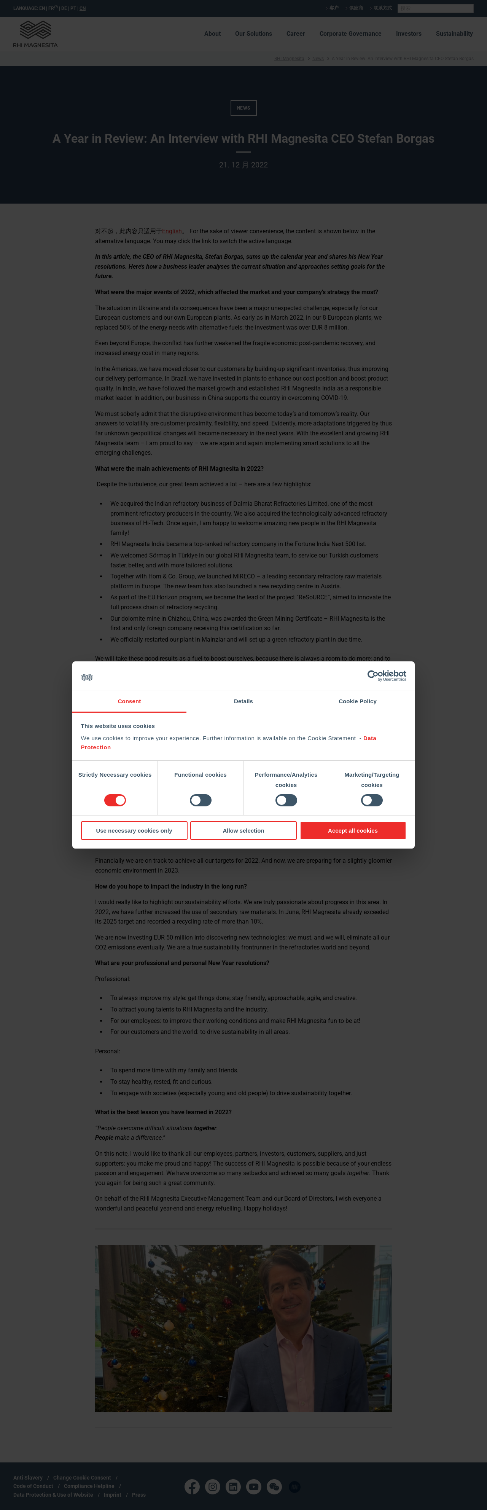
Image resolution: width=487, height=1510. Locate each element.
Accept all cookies (353, 830)
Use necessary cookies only (134, 830)
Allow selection (243, 830)
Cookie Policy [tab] (358, 701)
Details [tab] (243, 701)
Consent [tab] (129, 701)
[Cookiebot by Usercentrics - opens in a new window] (373, 676)
